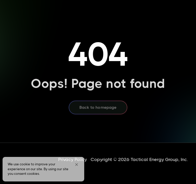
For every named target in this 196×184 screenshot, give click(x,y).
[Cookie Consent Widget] (43, 169)
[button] (76, 164)
